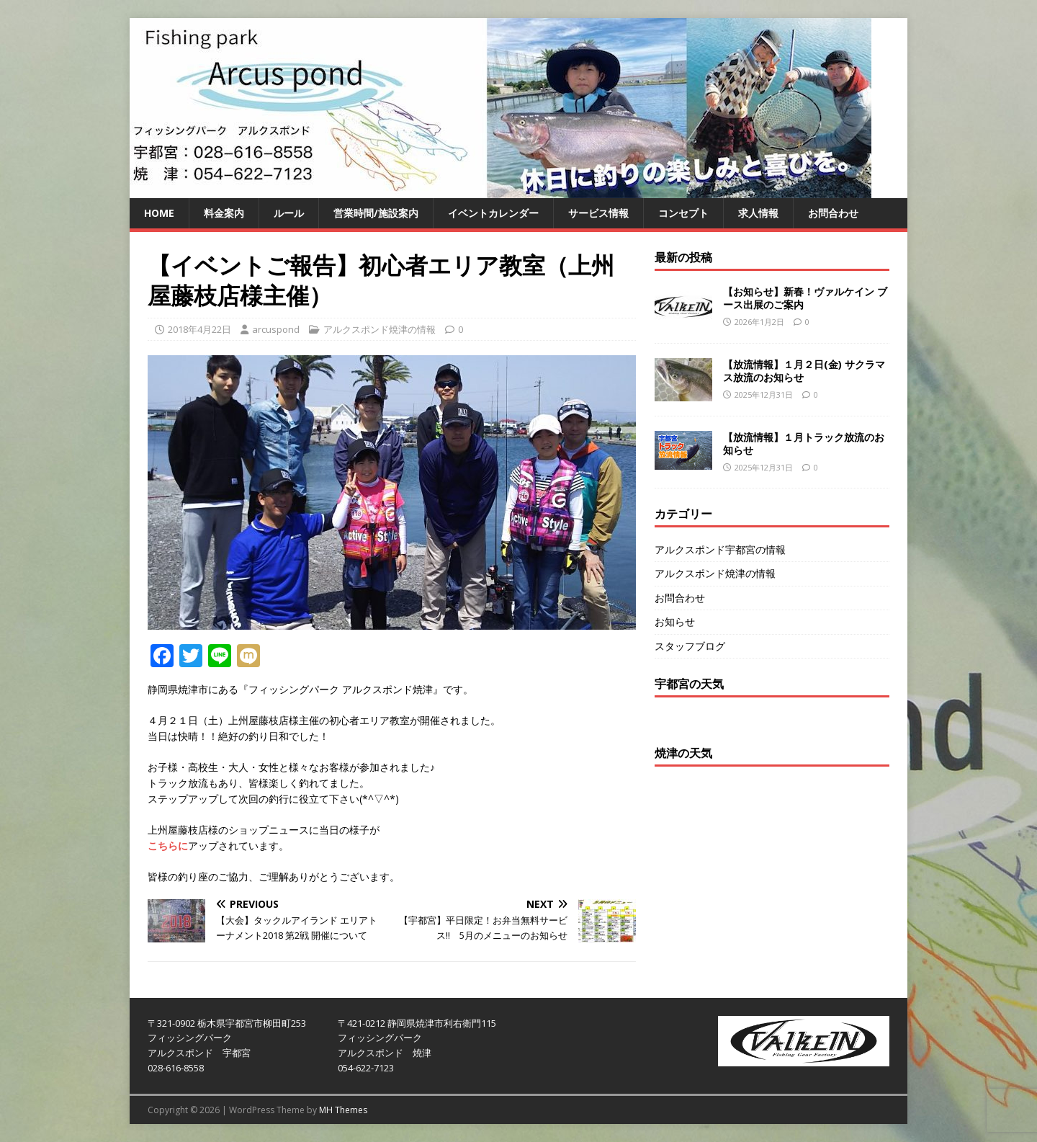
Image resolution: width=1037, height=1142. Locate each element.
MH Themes (343, 1110)
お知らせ (675, 621)
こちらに (168, 845)
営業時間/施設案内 (375, 213)
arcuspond (276, 329)
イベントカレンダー (493, 213)
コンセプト (683, 213)
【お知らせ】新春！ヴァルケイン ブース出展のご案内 (805, 298)
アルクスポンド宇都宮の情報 (720, 549)
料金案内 (224, 213)
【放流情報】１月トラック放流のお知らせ (803, 443)
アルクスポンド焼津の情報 (379, 329)
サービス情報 (598, 213)
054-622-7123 (366, 1067)
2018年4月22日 (199, 329)
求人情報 (758, 213)
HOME (159, 213)
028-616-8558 (176, 1067)
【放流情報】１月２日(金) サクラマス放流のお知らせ (804, 370)
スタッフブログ (690, 646)
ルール (289, 213)
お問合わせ (833, 213)
